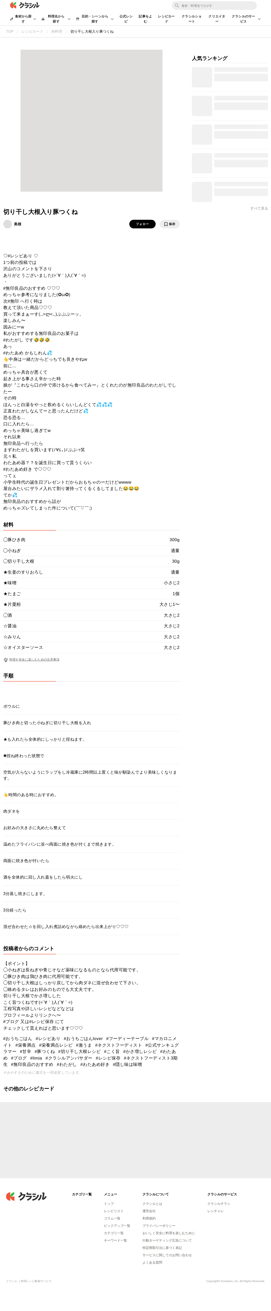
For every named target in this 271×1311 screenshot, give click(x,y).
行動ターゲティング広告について (167, 1240)
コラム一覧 (112, 1218)
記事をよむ (145, 18)
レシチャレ (215, 1211)
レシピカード (166, 18)
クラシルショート (192, 18)
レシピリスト (114, 1211)
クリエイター (216, 18)
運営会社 (149, 1211)
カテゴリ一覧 (114, 1233)
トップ (109, 1204)
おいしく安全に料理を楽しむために (168, 1233)
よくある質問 (152, 1262)
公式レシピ (126, 18)
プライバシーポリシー (158, 1226)
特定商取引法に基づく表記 (162, 1248)
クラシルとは (152, 1204)
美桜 (18, 224)
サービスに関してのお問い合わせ (167, 1255)
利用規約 (149, 1218)
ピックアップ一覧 (117, 1226)
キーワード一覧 (115, 1240)
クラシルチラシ (218, 1204)
